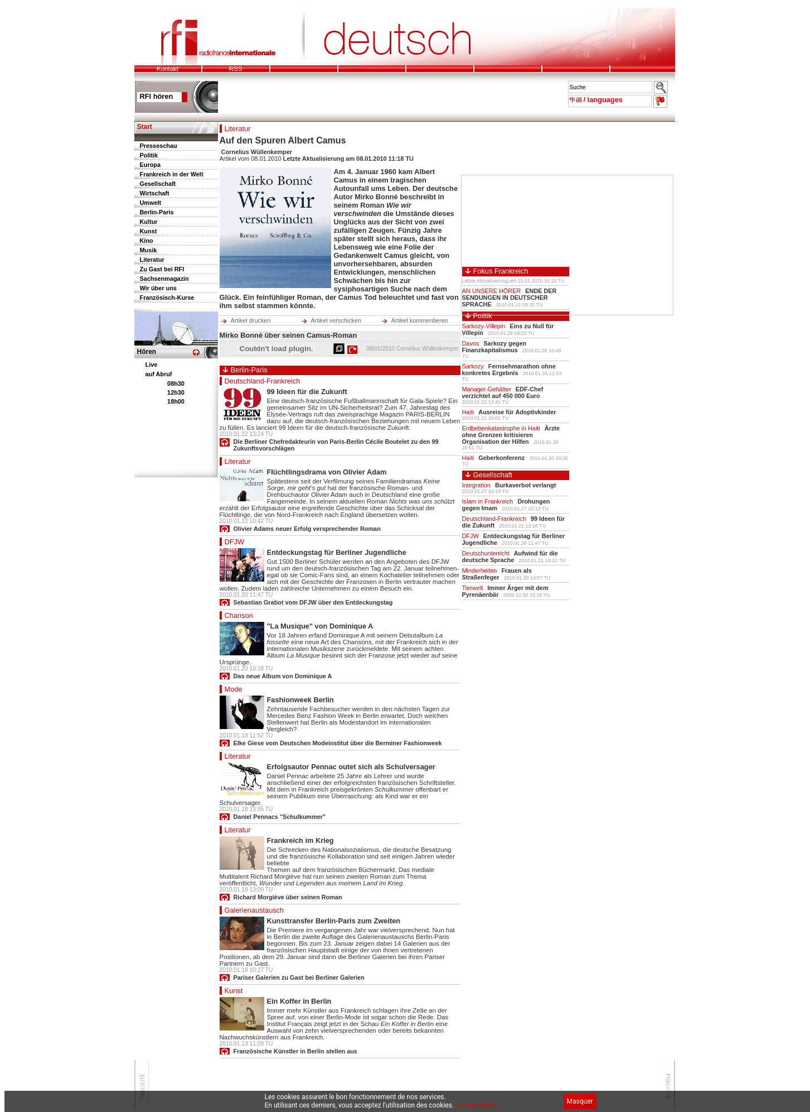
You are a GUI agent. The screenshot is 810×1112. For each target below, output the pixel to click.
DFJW (235, 542)
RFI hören (156, 96)
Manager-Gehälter (486, 389)
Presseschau (158, 145)
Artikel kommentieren (419, 320)
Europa (150, 164)
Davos (470, 343)
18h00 (176, 401)
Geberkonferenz (501, 457)
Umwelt (151, 202)
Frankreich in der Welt (171, 174)
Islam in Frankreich (487, 501)
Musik (148, 250)
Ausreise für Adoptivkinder (517, 412)
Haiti (468, 412)
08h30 (176, 383)
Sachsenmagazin (164, 278)
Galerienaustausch (254, 910)
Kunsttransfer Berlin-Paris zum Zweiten (334, 921)
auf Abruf (158, 374)
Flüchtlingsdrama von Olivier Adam (327, 472)
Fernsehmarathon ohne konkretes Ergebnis (509, 369)
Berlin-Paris (157, 212)
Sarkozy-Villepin (484, 326)
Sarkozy (473, 366)
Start (144, 127)
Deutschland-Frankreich (262, 381)
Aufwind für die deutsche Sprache (510, 556)
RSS (235, 68)
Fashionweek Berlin (300, 700)
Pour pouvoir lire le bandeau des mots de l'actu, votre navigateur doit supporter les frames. (387, 91)
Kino (146, 240)
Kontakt (167, 68)
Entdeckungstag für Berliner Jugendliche (336, 552)
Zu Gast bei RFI (162, 269)
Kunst (148, 231)
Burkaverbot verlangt (525, 485)
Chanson (239, 615)
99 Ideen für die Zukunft (307, 391)
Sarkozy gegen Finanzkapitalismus (494, 346)
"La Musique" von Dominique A (320, 626)
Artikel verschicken (336, 320)
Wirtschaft (154, 193)
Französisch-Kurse (167, 297)
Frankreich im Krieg (300, 840)
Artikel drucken (251, 320)
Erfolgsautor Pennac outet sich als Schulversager (351, 767)
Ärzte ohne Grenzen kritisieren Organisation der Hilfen (511, 435)
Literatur (152, 259)
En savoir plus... (478, 1105)
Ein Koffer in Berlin (299, 1001)
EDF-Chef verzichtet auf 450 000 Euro (503, 392)
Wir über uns (158, 288)
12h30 (176, 392)
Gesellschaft (158, 183)
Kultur (149, 221)
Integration (476, 485)
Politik (149, 155)
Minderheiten (479, 570)
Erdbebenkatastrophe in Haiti (501, 428)
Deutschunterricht (486, 553)
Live (151, 364)
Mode (233, 689)
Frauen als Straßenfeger (497, 574)
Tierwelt (472, 587)
